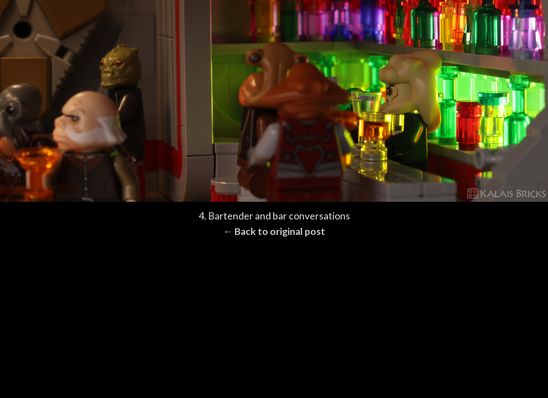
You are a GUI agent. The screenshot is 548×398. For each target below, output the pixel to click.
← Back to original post (274, 231)
